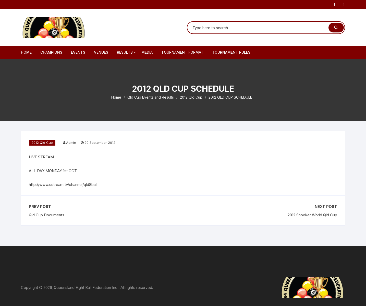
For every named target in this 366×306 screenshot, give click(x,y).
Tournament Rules (231, 52)
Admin (71, 142)
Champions (51, 52)
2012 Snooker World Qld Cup (312, 215)
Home (26, 52)
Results (127, 52)
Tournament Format (182, 52)
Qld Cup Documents (46, 215)
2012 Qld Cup (42, 142)
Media (147, 52)
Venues (101, 52)
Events (78, 52)
